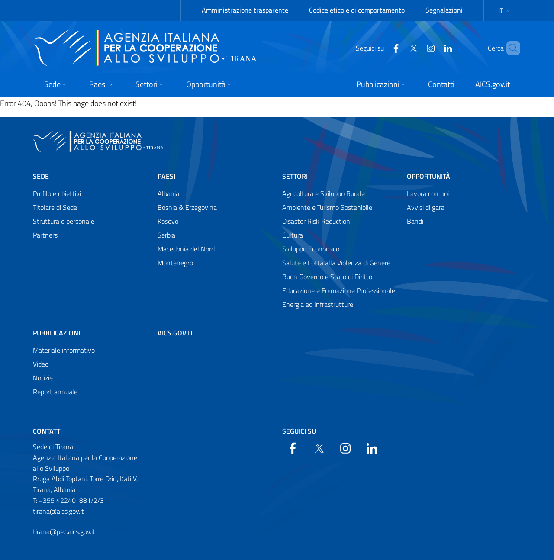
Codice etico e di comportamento (357, 10)
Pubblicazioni (56, 333)
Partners (45, 235)
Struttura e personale (63, 221)
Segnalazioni (444, 10)
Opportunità (428, 176)
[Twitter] (398, 47)
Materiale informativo (64, 350)
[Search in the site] (509, 48)
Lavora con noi (428, 193)
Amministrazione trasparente (245, 10)
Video (40, 364)
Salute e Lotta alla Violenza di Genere (336, 262)
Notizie (43, 378)
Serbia (166, 235)
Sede (41, 176)
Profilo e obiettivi (57, 193)
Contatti (47, 431)
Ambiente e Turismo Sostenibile (327, 207)
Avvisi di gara (425, 207)
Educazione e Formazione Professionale (338, 290)
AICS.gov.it (175, 333)
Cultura (292, 235)
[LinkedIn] (433, 47)
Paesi (166, 176)
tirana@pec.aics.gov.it (64, 531)
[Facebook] (381, 47)
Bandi (415, 221)
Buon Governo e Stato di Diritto (327, 276)
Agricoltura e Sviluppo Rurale (323, 193)
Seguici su (299, 431)
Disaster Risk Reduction (316, 221)
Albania (168, 193)
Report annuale (55, 391)
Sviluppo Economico (310, 249)
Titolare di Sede (55, 207)
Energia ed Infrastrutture (317, 304)
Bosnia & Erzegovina (187, 207)
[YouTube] (416, 47)
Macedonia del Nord (186, 249)
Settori (295, 176)
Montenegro (175, 262)
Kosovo (168, 221)
